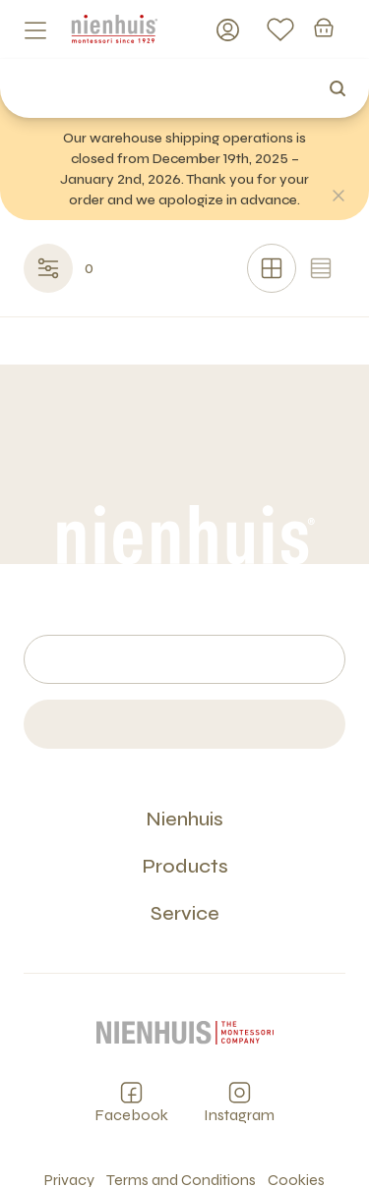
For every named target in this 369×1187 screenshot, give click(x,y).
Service (185, 913)
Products (185, 866)
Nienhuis (184, 819)
